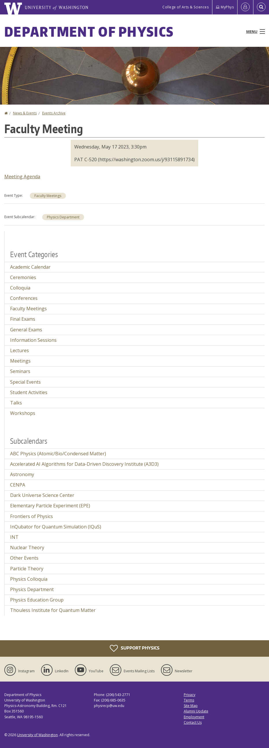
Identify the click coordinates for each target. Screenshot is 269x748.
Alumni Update (196, 711)
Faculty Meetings (47, 195)
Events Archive (54, 113)
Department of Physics (89, 31)
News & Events (25, 113)
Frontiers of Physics (31, 516)
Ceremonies (23, 277)
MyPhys (225, 7)
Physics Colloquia (28, 579)
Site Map (191, 705)
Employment (194, 716)
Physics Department (63, 217)
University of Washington (37, 734)
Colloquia (20, 288)
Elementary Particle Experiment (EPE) (50, 505)
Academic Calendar (30, 267)
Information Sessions (33, 340)
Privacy (189, 694)
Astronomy (22, 474)
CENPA (17, 485)
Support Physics (134, 648)
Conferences (24, 298)
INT (14, 537)
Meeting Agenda (22, 176)
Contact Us (193, 722)
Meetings (20, 361)
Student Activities (28, 392)
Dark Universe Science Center (42, 495)
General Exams (26, 329)
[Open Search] (261, 7)
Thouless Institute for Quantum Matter (53, 610)
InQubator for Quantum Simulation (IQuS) (55, 527)
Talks (16, 403)
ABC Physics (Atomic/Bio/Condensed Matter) (58, 453)
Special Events (25, 382)
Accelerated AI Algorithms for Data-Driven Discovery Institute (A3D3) (84, 464)
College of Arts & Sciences (185, 7)
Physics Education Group (37, 600)
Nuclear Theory (27, 547)
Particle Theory (26, 568)
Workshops (22, 413)
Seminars (20, 371)
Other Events (24, 558)
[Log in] (245, 7)
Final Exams (22, 319)
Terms (189, 700)
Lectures (19, 350)
